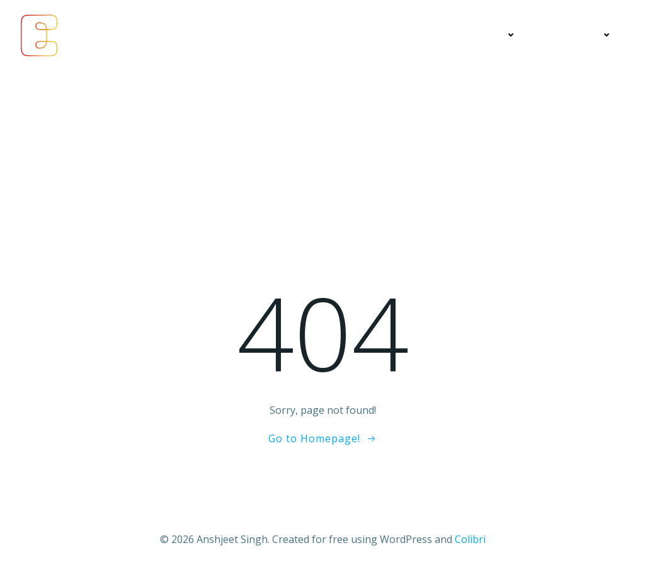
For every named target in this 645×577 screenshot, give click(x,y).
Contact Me (577, 35)
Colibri (470, 539)
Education (485, 35)
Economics (320, 35)
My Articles (400, 35)
